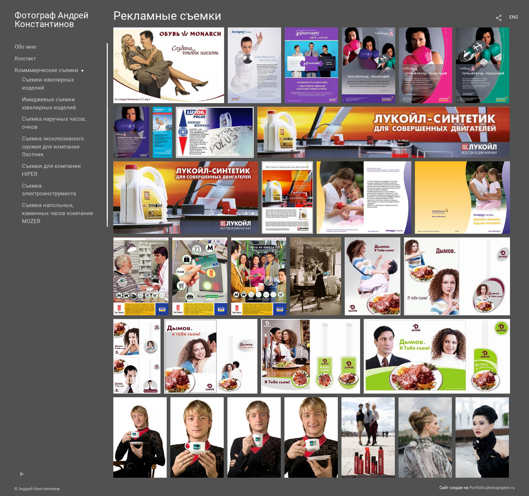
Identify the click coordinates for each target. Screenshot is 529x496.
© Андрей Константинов (37, 488)
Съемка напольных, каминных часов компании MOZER (57, 213)
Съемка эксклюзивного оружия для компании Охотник (53, 146)
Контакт (25, 58)
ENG (513, 17)
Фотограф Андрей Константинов (51, 19)
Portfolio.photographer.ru (492, 487)
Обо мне (25, 47)
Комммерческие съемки (46, 70)
